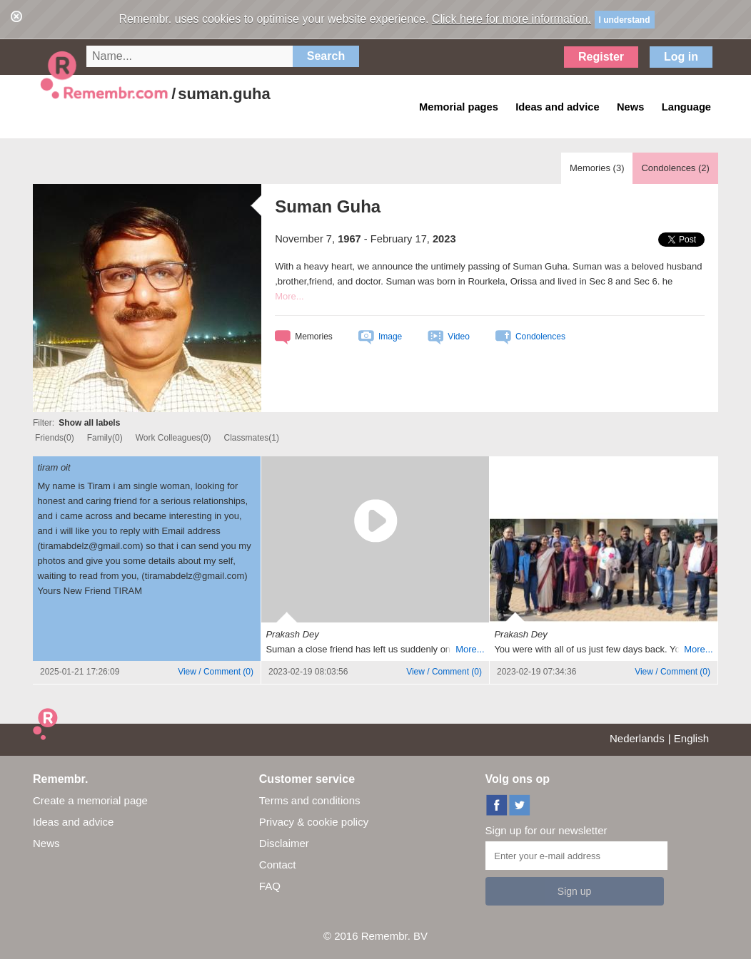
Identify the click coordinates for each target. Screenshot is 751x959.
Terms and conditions (310, 800)
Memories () (597, 168)
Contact (277, 864)
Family (105, 438)
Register (601, 57)
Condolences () (675, 168)
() (215, 672)
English (691, 738)
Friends (54, 438)
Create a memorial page (90, 800)
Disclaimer (284, 843)
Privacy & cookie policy (313, 822)
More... (289, 296)
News (46, 843)
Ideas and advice (73, 822)
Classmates (251, 438)
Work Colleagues (173, 438)
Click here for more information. (511, 19)
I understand (624, 20)
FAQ (270, 886)
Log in (681, 57)
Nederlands (637, 738)
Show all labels (89, 423)
